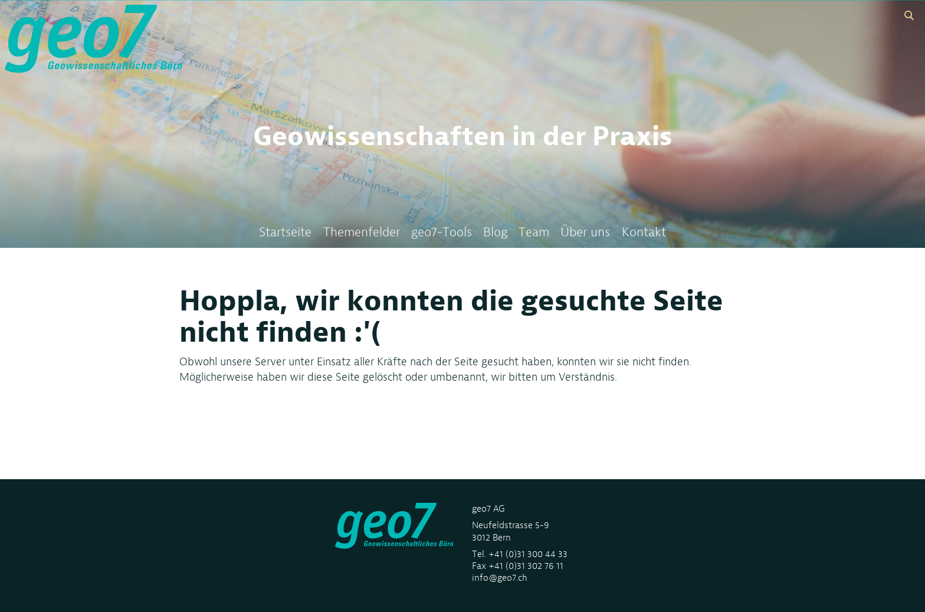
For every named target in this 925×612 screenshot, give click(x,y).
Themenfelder (361, 232)
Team (534, 232)
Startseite (285, 232)
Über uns (585, 232)
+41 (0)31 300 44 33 (528, 554)
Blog (495, 232)
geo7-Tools (441, 232)
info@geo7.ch (499, 577)
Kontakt (644, 232)
